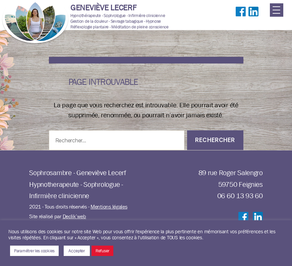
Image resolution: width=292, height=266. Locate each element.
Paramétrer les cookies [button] (34, 251)
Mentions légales (109, 206)
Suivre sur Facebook (241, 18)
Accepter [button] (76, 251)
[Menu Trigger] (276, 10)
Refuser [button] (102, 251)
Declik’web (74, 216)
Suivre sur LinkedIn (253, 18)
